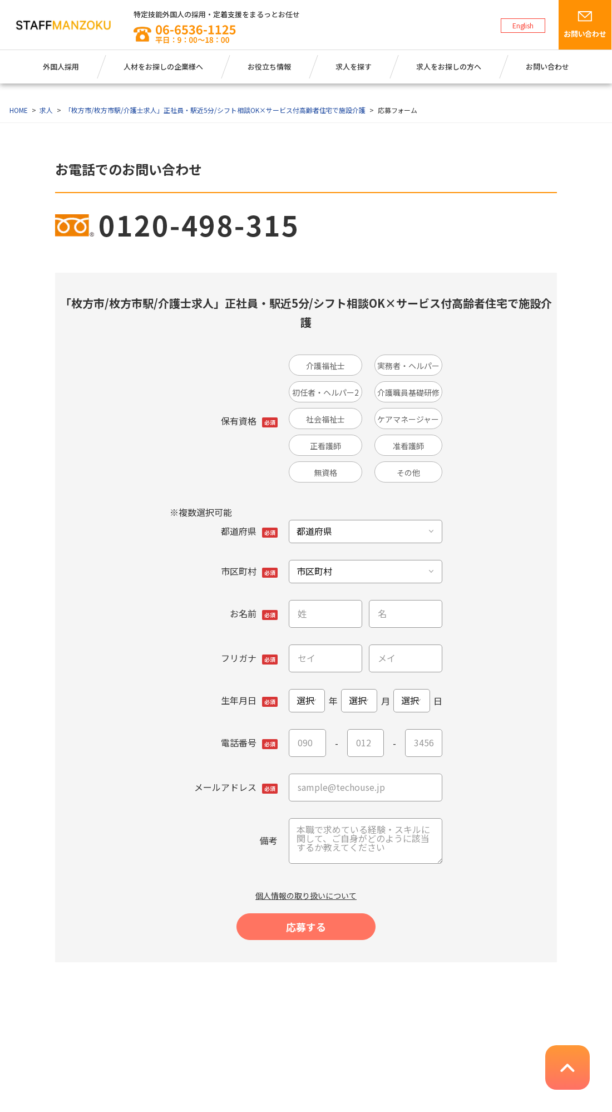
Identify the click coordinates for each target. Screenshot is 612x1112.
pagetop (567, 1067)
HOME (18, 110)
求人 (46, 110)
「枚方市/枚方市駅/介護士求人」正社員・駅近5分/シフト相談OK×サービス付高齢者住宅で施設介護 (215, 110)
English (523, 25)
